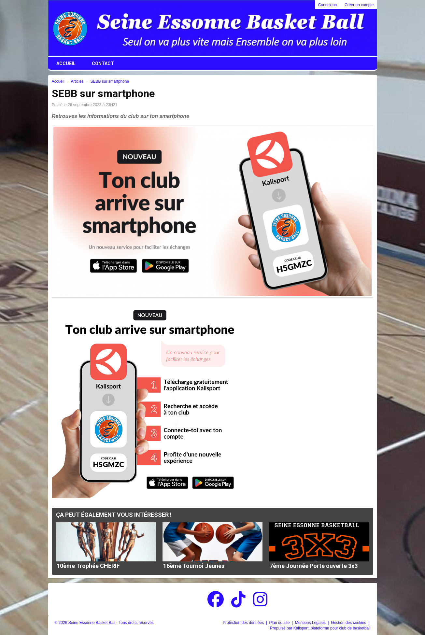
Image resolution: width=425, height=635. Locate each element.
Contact (103, 63)
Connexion (327, 5)
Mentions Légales (311, 622)
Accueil (66, 63)
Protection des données (244, 622)
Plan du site (280, 622)
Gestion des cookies (349, 622)
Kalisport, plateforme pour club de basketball (332, 628)
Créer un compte (359, 5)
